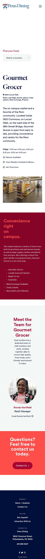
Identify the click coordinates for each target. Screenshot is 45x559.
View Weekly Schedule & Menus (20, 162)
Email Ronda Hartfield (22, 416)
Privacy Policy (22, 557)
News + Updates (22, 503)
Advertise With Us (22, 521)
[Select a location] (17, 57)
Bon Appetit (22, 517)
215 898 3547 (22, 544)
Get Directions (12, 167)
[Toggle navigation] (40, 6)
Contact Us (21, 465)
